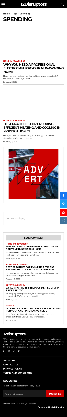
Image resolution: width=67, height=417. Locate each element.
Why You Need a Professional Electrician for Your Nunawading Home (33, 68)
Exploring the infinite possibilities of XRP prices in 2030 (32, 289)
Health (10, 306)
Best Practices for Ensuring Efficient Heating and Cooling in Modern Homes (31, 127)
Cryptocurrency (15, 285)
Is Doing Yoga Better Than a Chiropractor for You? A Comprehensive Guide (33, 309)
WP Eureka (58, 407)
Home (6, 13)
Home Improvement (14, 61)
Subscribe (55, 394)
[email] (24, 393)
